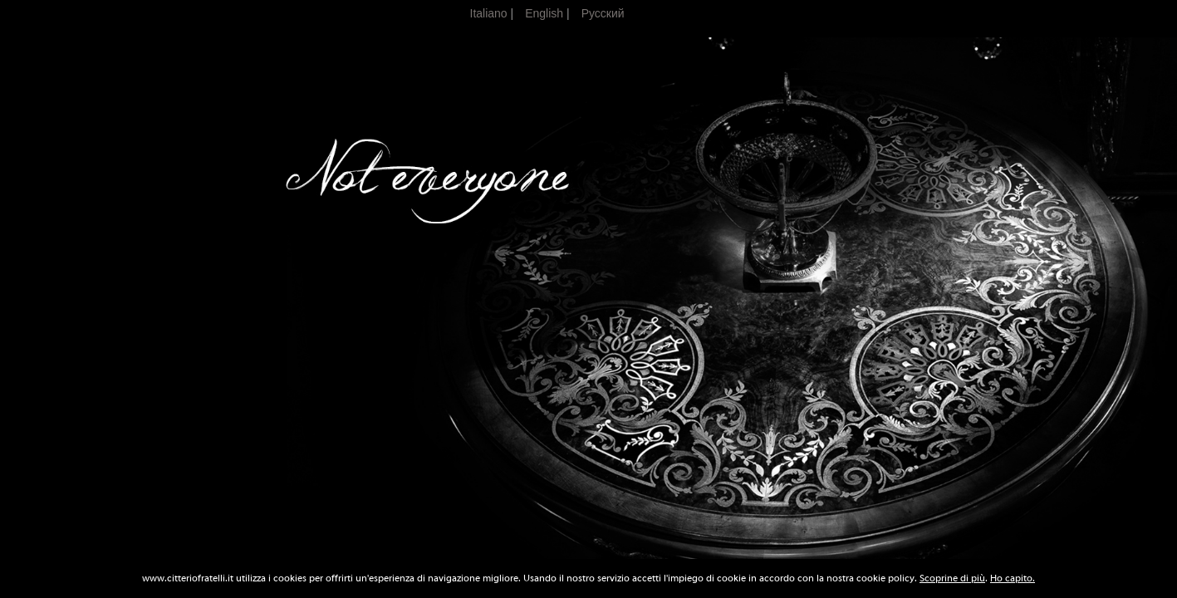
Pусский (603, 13)
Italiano (489, 13)
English (544, 13)
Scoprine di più (952, 578)
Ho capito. (1012, 578)
